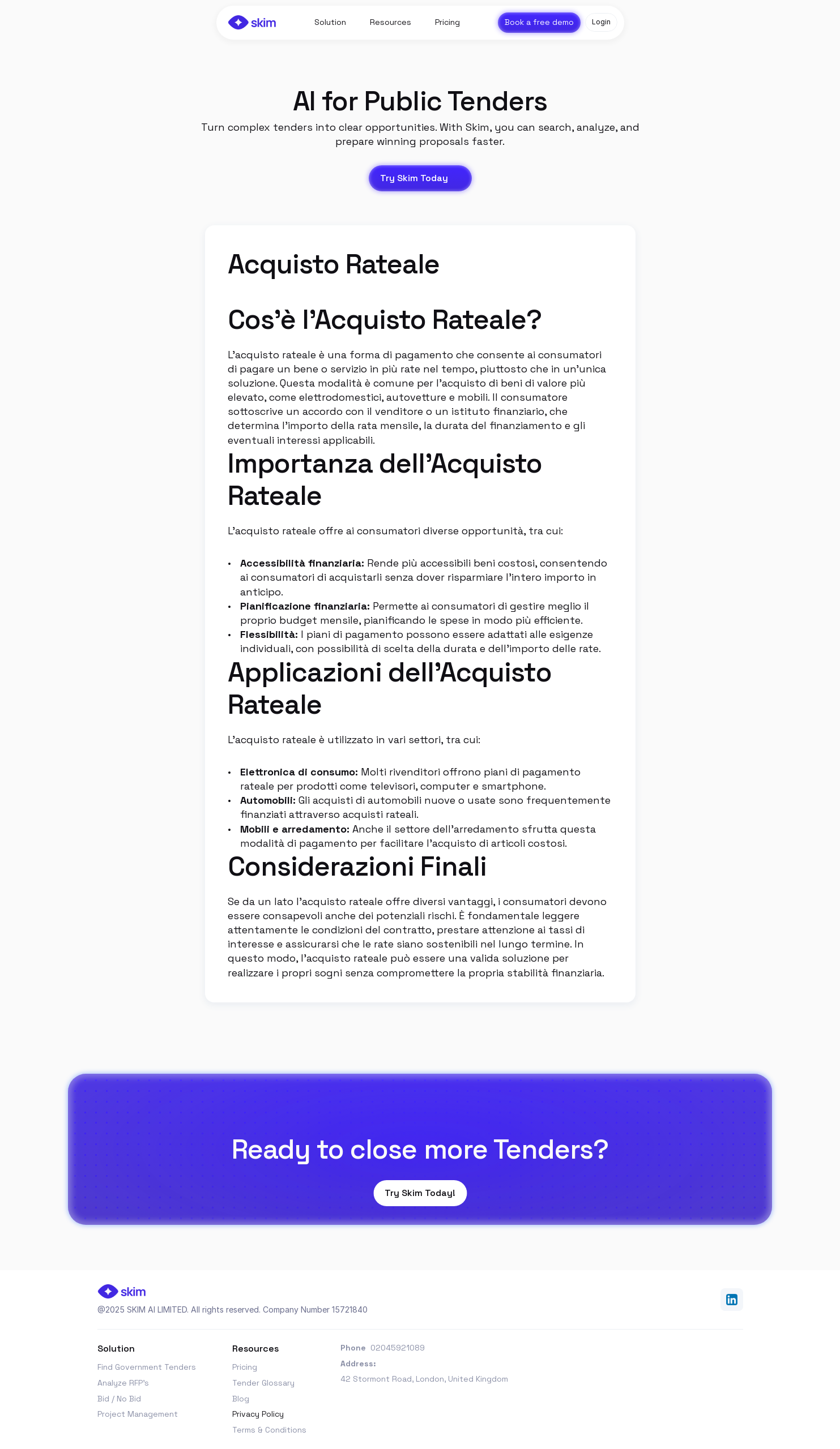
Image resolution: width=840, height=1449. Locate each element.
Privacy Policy (258, 1414)
